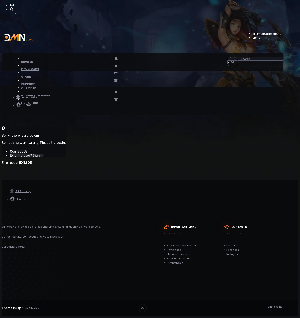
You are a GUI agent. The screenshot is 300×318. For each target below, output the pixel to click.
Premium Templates (179, 258)
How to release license (181, 245)
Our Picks (28, 88)
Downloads (174, 249)
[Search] (255, 59)
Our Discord (233, 245)
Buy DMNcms (175, 262)
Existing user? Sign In (268, 34)
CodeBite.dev (30, 308)
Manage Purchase (178, 254)
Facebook (232, 249)
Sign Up (257, 38)
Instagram (233, 254)
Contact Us (18, 152)
